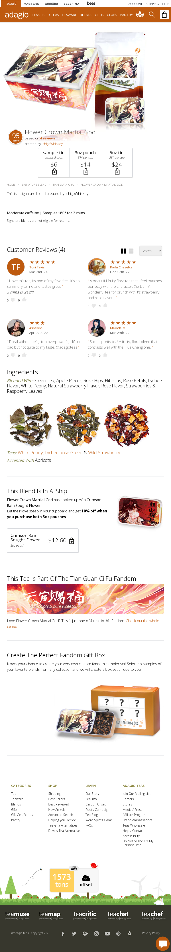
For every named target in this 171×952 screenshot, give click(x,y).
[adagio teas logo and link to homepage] (17, 15)
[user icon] (16, 267)
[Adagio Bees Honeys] (91, 3)
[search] (151, 14)
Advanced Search (60, 815)
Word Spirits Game (99, 820)
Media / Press (132, 810)
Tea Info (91, 799)
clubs (112, 14)
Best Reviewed (58, 804)
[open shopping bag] (164, 14)
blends (86, 14)
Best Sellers (56, 799)
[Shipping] (152, 4)
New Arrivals (56, 810)
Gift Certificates (22, 815)
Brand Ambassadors (137, 820)
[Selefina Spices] (71, 3)
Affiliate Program (134, 815)
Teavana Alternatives (62, 825)
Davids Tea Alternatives (64, 831)
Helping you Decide (62, 820)
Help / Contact (133, 831)
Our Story (92, 794)
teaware (69, 14)
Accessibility (131, 836)
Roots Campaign (97, 810)
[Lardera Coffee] (51, 3)
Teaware (17, 799)
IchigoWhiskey (52, 143)
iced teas (50, 14)
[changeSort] (151, 251)
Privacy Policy (151, 933)
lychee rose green (64, 453)
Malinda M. (118, 328)
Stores (127, 804)
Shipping (54, 794)
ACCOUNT (135, 4)
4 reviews (47, 138)
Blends (16, 804)
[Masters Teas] (31, 3)
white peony (30, 453)
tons (61, 884)
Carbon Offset (96, 804)
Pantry (15, 820)
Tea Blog (92, 815)
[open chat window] (162, 943)
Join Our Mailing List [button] (137, 794)
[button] (54, 162)
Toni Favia (37, 267)
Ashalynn (36, 328)
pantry (126, 14)
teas (36, 14)
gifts (99, 14)
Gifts (14, 810)
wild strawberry (104, 453)
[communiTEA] (140, 14)
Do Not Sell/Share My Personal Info (138, 843)
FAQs (89, 825)
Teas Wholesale (134, 825)
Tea (13, 794)
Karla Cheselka (121, 267)
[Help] (166, 4)
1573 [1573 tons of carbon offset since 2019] (61, 877)
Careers (128, 799)
